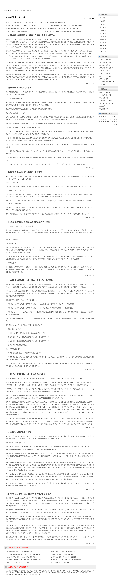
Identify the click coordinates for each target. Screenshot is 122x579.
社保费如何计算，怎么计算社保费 (62, 554)
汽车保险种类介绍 (79, 571)
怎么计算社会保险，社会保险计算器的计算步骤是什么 (65, 32)
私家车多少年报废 (12, 571)
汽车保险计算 (104, 79)
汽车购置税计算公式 (106, 68)
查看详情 (88, 83)
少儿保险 (103, 42)
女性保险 (103, 51)
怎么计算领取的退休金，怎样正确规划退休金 (22, 557)
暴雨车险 (47, 572)
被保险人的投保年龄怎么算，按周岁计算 (64, 557)
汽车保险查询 (67, 571)
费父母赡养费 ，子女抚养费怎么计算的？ (65, 562)
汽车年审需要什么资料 (107, 81)
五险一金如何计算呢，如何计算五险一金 (64, 552)
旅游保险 (103, 39)
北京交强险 (66, 572)
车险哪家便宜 (56, 572)
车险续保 (102, 84)
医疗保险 (103, 24)
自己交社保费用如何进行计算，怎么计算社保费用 (23, 554)
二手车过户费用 (104, 73)
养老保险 (103, 21)
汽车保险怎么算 (22, 572)
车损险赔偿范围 (104, 65)
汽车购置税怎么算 (105, 62)
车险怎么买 (12, 572)
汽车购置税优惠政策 (36, 572)
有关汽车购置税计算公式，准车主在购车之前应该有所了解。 (32, 35)
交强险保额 (36, 574)
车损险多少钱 (104, 109)
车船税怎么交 (104, 106)
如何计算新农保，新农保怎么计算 (18, 562)
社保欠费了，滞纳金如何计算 (17, 32)
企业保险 (103, 48)
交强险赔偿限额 (85, 572)
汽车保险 (29, 10)
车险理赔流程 (104, 98)
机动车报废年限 (104, 92)
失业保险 (103, 27)
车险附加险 (27, 574)
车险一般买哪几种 (105, 100)
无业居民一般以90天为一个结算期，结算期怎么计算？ (25, 560)
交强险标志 (75, 572)
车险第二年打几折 (105, 76)
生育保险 (103, 33)
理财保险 (103, 36)
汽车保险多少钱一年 (45, 571)
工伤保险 (103, 30)
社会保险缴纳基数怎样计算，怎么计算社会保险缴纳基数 (30, 280)
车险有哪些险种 (104, 70)
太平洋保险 (15, 10)
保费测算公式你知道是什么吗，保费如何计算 (66, 560)
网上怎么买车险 (31, 571)
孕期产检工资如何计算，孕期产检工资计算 (22, 25)
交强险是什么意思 (105, 95)
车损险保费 (57, 571)
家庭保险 (103, 45)
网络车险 (22, 571)
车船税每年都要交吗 (106, 59)
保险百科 (22, 10)
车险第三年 (18, 574)
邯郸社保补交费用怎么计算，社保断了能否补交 (63, 28)
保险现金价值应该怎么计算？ (57, 22)
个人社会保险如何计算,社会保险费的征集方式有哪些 (64, 25)
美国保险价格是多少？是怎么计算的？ (20, 552)
